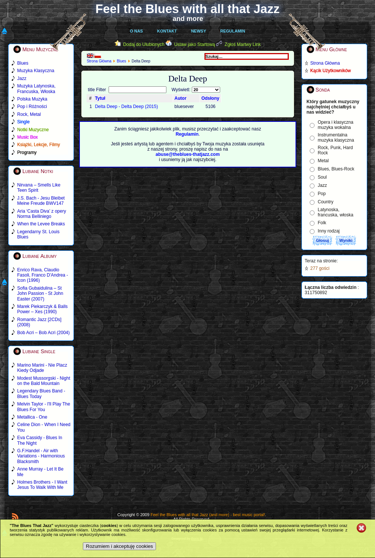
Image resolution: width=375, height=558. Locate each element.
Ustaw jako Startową (194, 44)
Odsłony (210, 98)
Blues (121, 61)
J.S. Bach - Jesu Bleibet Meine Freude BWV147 (41, 200)
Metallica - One (32, 417)
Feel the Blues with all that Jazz (187, 9)
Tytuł (100, 98)
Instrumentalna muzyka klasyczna (336, 137)
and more (188, 18)
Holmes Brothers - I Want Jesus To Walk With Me (42, 485)
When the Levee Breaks (41, 223)
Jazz (322, 185)
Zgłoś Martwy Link (243, 44)
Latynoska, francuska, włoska (335, 212)
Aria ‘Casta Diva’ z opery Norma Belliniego (41, 214)
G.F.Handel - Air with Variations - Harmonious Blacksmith (41, 456)
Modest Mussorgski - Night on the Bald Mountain (43, 381)
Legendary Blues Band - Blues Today (41, 393)
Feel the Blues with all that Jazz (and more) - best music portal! (207, 514)
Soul (322, 177)
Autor (181, 98)
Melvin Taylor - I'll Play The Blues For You (43, 406)
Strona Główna (99, 61)
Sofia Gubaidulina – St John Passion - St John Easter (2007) (40, 294)
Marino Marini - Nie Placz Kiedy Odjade (42, 368)
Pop (322, 193)
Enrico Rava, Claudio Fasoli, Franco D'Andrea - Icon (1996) (42, 275)
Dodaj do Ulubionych (144, 44)
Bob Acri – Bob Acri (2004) (43, 332)
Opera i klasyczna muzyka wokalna (335, 125)
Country (326, 201)
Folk (322, 222)
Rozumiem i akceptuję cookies (119, 546)
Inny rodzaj (329, 231)
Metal (323, 160)
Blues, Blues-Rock (336, 169)
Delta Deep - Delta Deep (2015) (126, 106)
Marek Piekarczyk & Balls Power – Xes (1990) (42, 309)
